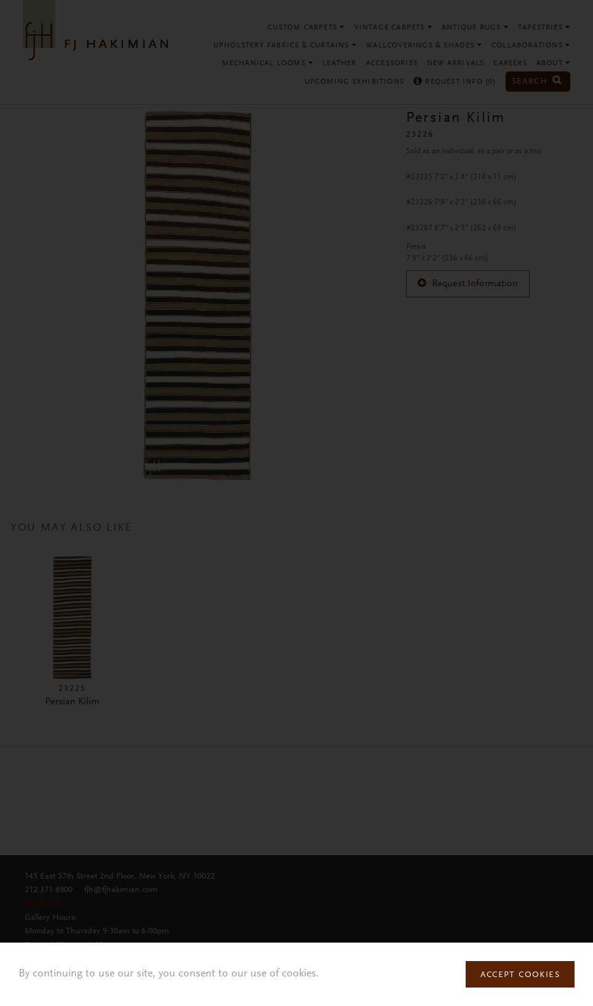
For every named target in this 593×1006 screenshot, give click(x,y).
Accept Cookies (520, 975)
